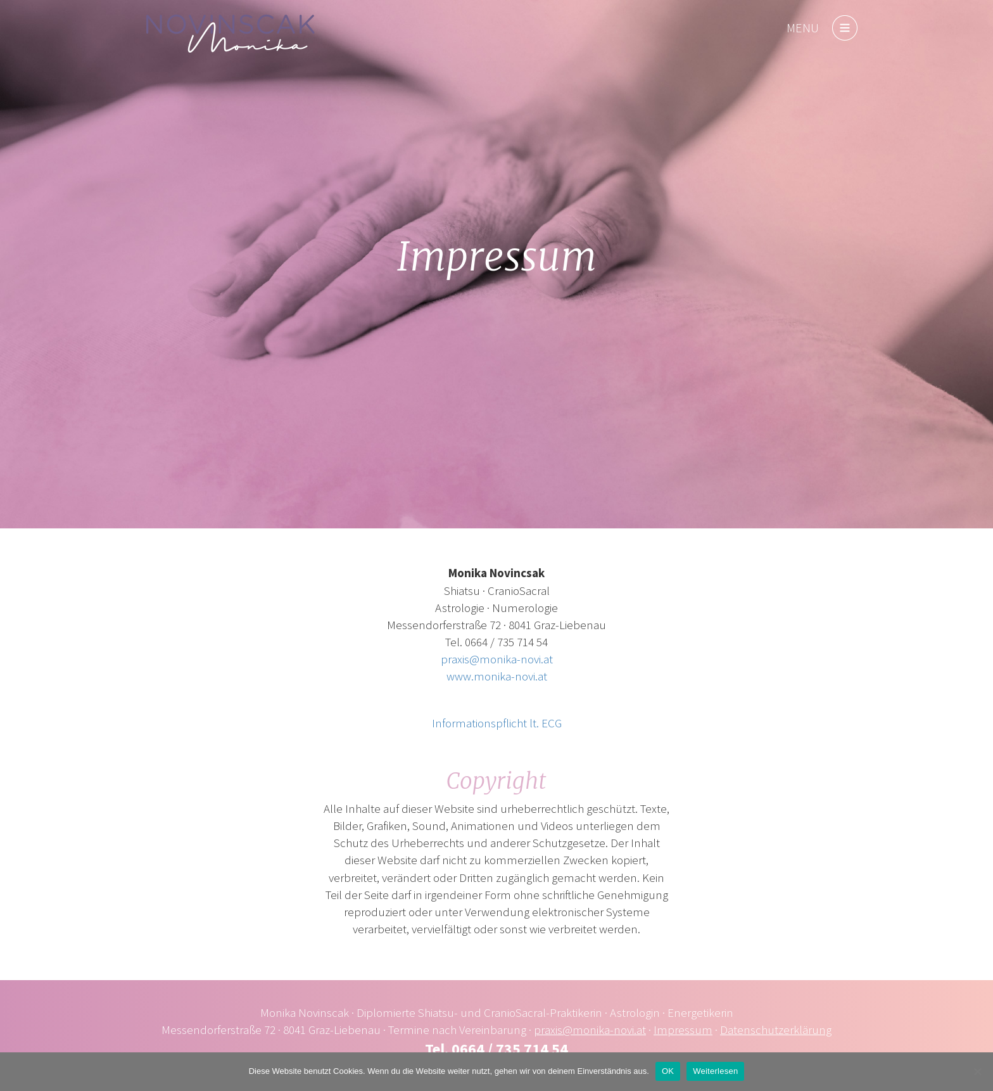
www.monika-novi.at (496, 676)
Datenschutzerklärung (776, 1029)
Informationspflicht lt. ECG (497, 723)
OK (668, 1071)
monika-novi (230, 34)
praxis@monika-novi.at (497, 659)
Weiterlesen (715, 1071)
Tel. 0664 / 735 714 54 (496, 1049)
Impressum (683, 1029)
